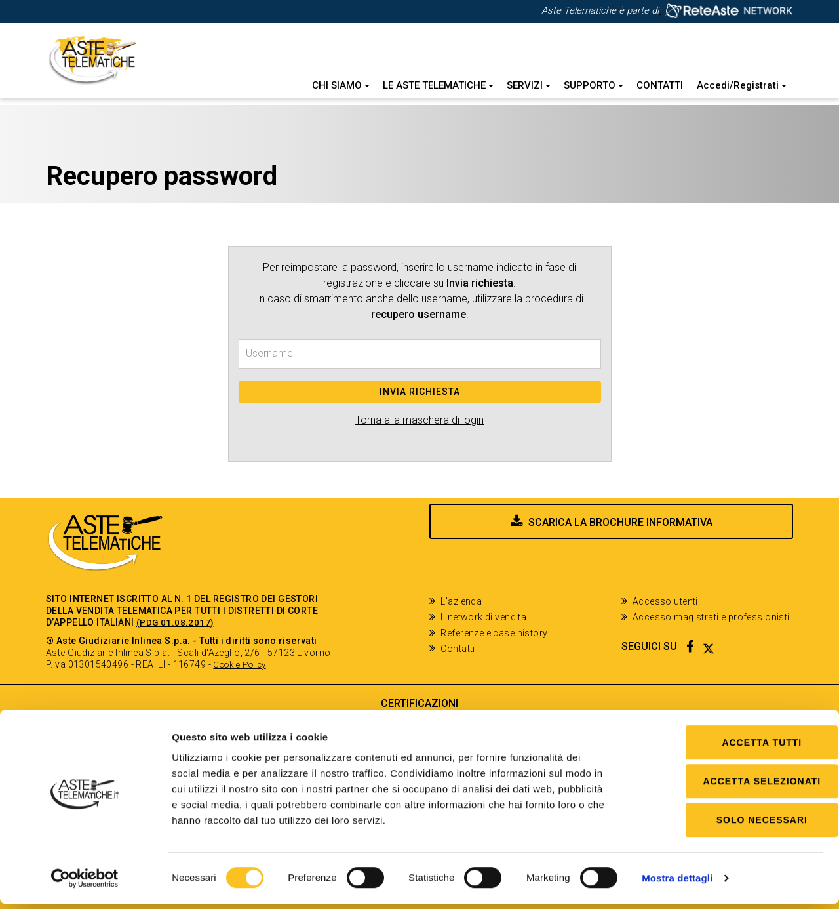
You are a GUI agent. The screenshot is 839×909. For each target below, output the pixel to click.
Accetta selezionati (730, 786)
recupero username (418, 314)
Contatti (659, 85)
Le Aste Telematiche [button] (438, 85)
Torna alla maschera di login (419, 420)
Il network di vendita (483, 617)
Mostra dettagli (677, 883)
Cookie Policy (243, 664)
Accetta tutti (730, 747)
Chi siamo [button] (341, 85)
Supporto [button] (593, 85)
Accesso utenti (665, 601)
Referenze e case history (493, 633)
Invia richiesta (420, 391)
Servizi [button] (529, 85)
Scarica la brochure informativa (620, 546)
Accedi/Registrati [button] (742, 85)
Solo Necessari (729, 825)
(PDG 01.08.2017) (175, 622)
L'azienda (461, 601)
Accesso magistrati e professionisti (711, 617)
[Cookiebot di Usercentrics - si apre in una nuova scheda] (85, 883)
